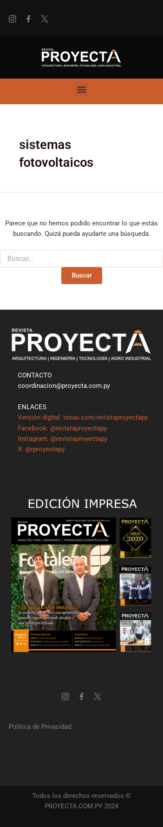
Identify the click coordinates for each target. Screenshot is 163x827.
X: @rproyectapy (41, 449)
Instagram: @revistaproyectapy (62, 439)
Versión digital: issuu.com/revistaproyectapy (83, 417)
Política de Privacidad (40, 727)
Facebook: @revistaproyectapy (62, 428)
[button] (81, 89)
